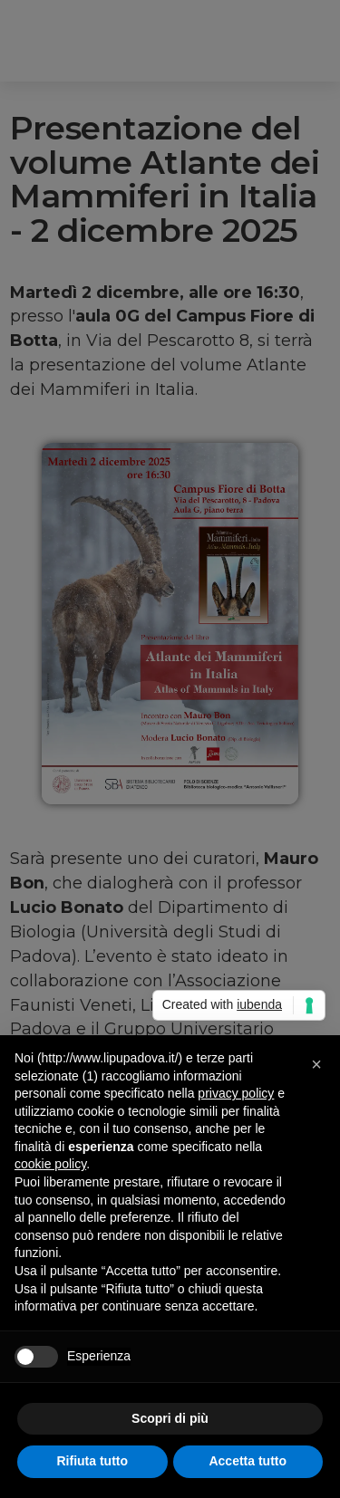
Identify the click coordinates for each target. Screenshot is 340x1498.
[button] (316, 1064)
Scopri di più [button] (170, 1418)
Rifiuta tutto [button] (92, 1461)
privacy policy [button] (236, 1093)
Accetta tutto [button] (248, 1461)
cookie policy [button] (50, 1164)
